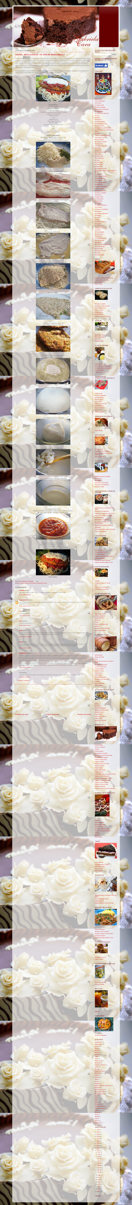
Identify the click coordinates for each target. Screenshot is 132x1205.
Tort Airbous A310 (99, 105)
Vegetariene (98, 1122)
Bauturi (97, 1048)
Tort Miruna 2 (98, 194)
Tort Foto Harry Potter (100, 152)
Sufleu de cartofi (99, 449)
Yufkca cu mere (99, 959)
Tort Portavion (98, 207)
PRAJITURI (98, 1104)
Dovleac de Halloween (100, 1035)
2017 (98, 1132)
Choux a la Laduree (100, 747)
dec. (99, 1152)
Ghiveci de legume (100, 554)
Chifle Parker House (100, 614)
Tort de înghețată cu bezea (102, 898)
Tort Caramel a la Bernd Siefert (103, 128)
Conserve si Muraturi (100, 1065)
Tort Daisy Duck (99, 143)
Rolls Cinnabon (99, 685)
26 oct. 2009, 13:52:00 (25, 594)
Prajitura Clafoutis (99, 761)
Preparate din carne (42, 583)
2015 (98, 1136)
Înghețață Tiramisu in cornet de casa (104, 903)
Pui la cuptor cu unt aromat (102, 519)
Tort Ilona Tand (98, 166)
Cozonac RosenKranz (100, 395)
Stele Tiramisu (98, 837)
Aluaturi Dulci (98, 1042)
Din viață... (97, 1069)
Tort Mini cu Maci (99, 188)
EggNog (97, 1011)
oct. (99, 1156)
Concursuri (97, 1062)
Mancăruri (97, 1087)
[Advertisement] (53, 699)
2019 (98, 1129)
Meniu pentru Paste (100, 1091)
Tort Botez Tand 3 (99, 125)
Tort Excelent (98, 150)
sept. (99, 1175)
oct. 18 (99, 1172)
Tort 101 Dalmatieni (100, 101)
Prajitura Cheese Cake (101, 759)
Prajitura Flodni (99, 767)
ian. (99, 1188)
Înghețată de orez (99, 901)
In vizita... (97, 1081)
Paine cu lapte (98, 284)
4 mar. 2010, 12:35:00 (24, 667)
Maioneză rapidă (99, 341)
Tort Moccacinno (99, 199)
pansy (21, 621)
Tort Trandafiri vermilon (101, 238)
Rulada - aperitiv (99, 310)
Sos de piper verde (100, 335)
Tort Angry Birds (99, 111)
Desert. (97, 1067)
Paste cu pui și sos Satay (101, 587)
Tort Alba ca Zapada (100, 107)
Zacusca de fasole (99, 984)
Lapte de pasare (99, 751)
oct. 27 (99, 1161)
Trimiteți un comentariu (23, 680)
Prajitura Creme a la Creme (102, 763)
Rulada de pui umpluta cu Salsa (103, 525)
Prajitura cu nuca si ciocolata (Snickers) (105, 788)
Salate (96, 1110)
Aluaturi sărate (98, 1044)
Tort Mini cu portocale (100, 190)
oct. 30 (99, 1158)
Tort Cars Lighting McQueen (102, 135)
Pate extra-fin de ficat (100, 308)
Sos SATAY (98, 339)
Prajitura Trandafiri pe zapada (102, 780)
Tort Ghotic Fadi (99, 156)
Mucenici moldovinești (100, 677)
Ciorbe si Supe (99, 1060)
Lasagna (97, 581)
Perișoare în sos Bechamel (102, 511)
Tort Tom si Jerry (99, 234)
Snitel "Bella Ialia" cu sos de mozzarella (105, 529)
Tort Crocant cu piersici (101, 141)
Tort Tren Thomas (99, 240)
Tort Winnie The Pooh (100, 250)
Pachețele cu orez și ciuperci (102, 306)
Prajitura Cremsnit (99, 765)
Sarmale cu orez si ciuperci (102, 451)
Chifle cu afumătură (100, 616)
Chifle (96, 1056)
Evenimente (98, 1073)
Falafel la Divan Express (101, 552)
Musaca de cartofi (99, 456)
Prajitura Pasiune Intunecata (102, 776)
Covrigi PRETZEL (99, 618)
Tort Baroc (97, 117)
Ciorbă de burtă (99, 364)
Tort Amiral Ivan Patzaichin (102, 109)
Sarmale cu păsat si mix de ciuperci (104, 556)
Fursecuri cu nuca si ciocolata (102, 830)
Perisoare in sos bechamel (102, 484)
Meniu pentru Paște (100, 1093)
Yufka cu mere (98, 718)
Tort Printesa (98, 211)
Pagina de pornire (52, 714)
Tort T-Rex (97, 230)
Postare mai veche (84, 714)
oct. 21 (99, 1167)
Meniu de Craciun (99, 1089)
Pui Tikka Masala (99, 517)
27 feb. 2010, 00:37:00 (25, 625)
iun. (99, 1177)
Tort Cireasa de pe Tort (101, 137)
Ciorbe (96, 1058)
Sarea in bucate (23, 600)
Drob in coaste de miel (100, 403)
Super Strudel (98, 714)
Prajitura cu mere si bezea (101, 782)
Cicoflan (97, 749)
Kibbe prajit (98, 480)
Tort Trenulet (98, 242)
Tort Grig (97, 160)
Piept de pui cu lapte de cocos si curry (104, 513)
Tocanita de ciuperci (100, 935)
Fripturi (97, 1075)
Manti (96, 585)
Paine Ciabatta (99, 282)
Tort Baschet (98, 119)
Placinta (97, 1102)
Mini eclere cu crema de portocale (103, 755)
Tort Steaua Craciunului (101, 228)
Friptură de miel (99, 405)
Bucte (96, 659)
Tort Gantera (98, 154)
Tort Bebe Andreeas (100, 121)
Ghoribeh (97, 833)
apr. (99, 1182)
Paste (96, 1098)
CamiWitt (21, 590)
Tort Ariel (97, 115)
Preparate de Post (99, 1106)
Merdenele (97, 706)
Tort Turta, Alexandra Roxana (102, 244)
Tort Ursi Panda (99, 248)
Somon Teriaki (98, 430)
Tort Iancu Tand (99, 164)
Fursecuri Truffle (99, 826)
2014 (98, 1138)
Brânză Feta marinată (100, 982)
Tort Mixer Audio (99, 196)
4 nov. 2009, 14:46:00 (24, 615)
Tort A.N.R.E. (98, 103)
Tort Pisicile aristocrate (101, 205)
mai (99, 1179)
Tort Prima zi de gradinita (101, 209)
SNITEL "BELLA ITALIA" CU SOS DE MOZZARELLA (40, 54)
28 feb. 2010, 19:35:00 (25, 636)
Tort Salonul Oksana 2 (100, 221)
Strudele (97, 1116)
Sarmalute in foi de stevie (101, 482)
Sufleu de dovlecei (99, 558)
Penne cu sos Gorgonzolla (101, 589)
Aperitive (97, 1046)
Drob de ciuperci (99, 399)
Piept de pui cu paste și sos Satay (103, 515)
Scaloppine (98, 527)
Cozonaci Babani (99, 397)
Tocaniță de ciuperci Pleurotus (102, 560)
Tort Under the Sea (100, 246)
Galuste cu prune (99, 671)
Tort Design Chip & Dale (101, 145)
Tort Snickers (98, 223)
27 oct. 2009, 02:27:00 (25, 606)
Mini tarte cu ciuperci (100, 303)
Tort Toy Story (98, 236)
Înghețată (97, 1083)
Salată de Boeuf (99, 314)
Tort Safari (97, 217)
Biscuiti (97, 1050)
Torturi (96, 1120)
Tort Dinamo (98, 148)
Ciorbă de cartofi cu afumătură (103, 366)
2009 (98, 1150)
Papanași (97, 681)
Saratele (97, 626)
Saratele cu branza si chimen (102, 316)
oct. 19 (99, 1170)
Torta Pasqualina (99, 412)
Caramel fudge (99, 745)
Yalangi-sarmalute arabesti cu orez (104, 562)
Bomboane (97, 1052)
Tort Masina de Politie (100, 182)
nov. (99, 1154)
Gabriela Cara (23, 653)
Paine (96, 1096)
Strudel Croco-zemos (100, 957)
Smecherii (97, 1112)
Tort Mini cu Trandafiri (100, 192)
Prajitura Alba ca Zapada (101, 757)
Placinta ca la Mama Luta (101, 624)
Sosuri (96, 1114)
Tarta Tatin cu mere (100, 866)
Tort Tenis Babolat (99, 232)
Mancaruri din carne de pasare (28, 583)
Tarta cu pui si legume (100, 531)
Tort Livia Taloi (98, 174)
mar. (99, 1184)
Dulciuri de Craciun (100, 1071)
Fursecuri (97, 1077)
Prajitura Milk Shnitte (100, 770)
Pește (96, 1100)
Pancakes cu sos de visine (102, 679)
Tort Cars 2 (98, 133)
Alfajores (97, 820)
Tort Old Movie (98, 201)
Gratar (96, 1079)
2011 (98, 1145)
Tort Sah (97, 219)
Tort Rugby (97, 215)
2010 (98, 1147)
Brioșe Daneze (99, 655)
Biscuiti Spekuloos (99, 822)
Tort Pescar (98, 203)
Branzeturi (97, 1054)
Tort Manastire (98, 180)
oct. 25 (99, 1165)
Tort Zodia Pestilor (99, 254)
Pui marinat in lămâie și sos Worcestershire (102, 522)
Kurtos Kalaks (98, 675)
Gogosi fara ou (99, 673)
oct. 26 (99, 1163)
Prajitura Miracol (99, 772)
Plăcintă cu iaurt (99, 712)
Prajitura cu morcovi (100, 786)
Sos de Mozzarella (99, 337)
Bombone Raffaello (100, 824)
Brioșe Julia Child (99, 657)
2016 (98, 1134)
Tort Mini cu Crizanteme (101, 186)
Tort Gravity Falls (99, 158)
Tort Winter (97, 252)
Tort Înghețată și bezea (101, 168)
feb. (99, 1186)
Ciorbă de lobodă (99, 370)
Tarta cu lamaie (99, 868)
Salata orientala (99, 312)
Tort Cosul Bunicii (99, 139)
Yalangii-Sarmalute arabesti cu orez (104, 937)
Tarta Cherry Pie (99, 862)
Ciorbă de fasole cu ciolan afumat (103, 368)
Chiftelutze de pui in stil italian (102, 476)
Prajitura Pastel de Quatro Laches (103, 778)
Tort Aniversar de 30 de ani (102, 113)
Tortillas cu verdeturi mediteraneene (104, 278)
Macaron (97, 835)
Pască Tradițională (99, 407)
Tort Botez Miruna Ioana (101, 123)
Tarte (96, 1118)
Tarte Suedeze (98, 870)
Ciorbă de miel (98, 372)
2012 (98, 1143)
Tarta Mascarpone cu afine (102, 864)
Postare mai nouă (21, 714)
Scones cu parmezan (100, 630)
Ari (20, 611)
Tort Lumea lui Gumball (101, 176)
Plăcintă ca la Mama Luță (101, 710)
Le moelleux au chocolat (101, 753)
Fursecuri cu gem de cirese (102, 828)
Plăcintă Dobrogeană (100, 708)
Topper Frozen (98, 99)
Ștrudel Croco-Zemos (100, 720)
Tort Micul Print (99, 184)
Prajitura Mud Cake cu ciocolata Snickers (105, 774)
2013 (98, 1141)
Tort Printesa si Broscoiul (101, 213)
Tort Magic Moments (100, 178)
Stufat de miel (98, 410)
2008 (98, 1191)
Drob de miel (98, 401)
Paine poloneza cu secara (101, 280)
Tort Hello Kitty (98, 162)
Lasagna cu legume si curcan (102, 583)
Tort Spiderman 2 (99, 226)
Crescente (97, 620)
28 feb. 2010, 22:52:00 (25, 648)
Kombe (97, 622)
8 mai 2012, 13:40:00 (24, 677)
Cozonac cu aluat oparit (101, 664)
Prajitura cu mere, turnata (101, 784)
